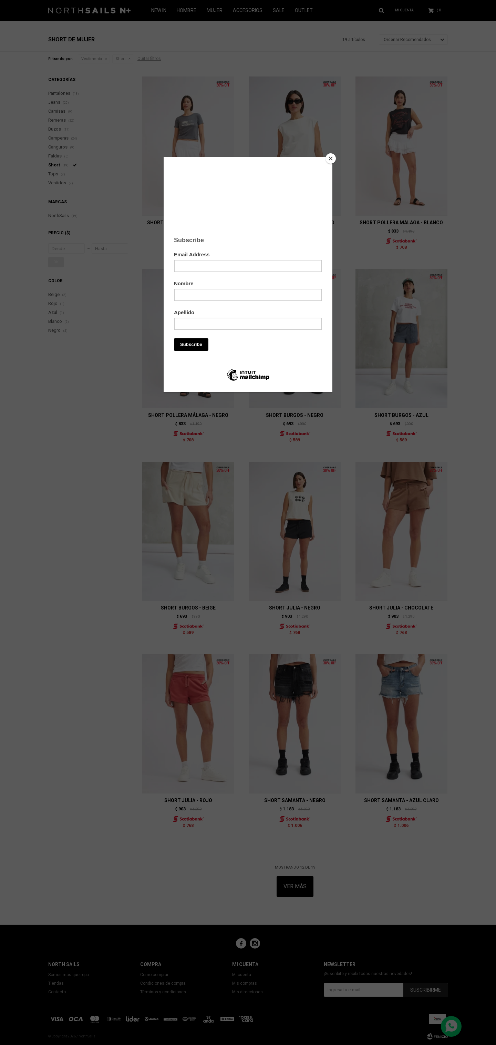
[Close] (331, 158)
